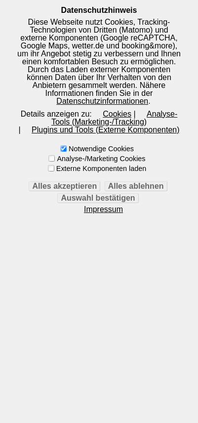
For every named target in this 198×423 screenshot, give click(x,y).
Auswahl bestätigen (98, 198)
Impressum (103, 209)
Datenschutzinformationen (102, 101)
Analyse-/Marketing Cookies (101, 159)
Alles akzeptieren (64, 186)
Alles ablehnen (136, 186)
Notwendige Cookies (101, 149)
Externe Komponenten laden (101, 168)
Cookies (117, 114)
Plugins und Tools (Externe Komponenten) (105, 130)
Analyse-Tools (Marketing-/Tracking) (114, 118)
